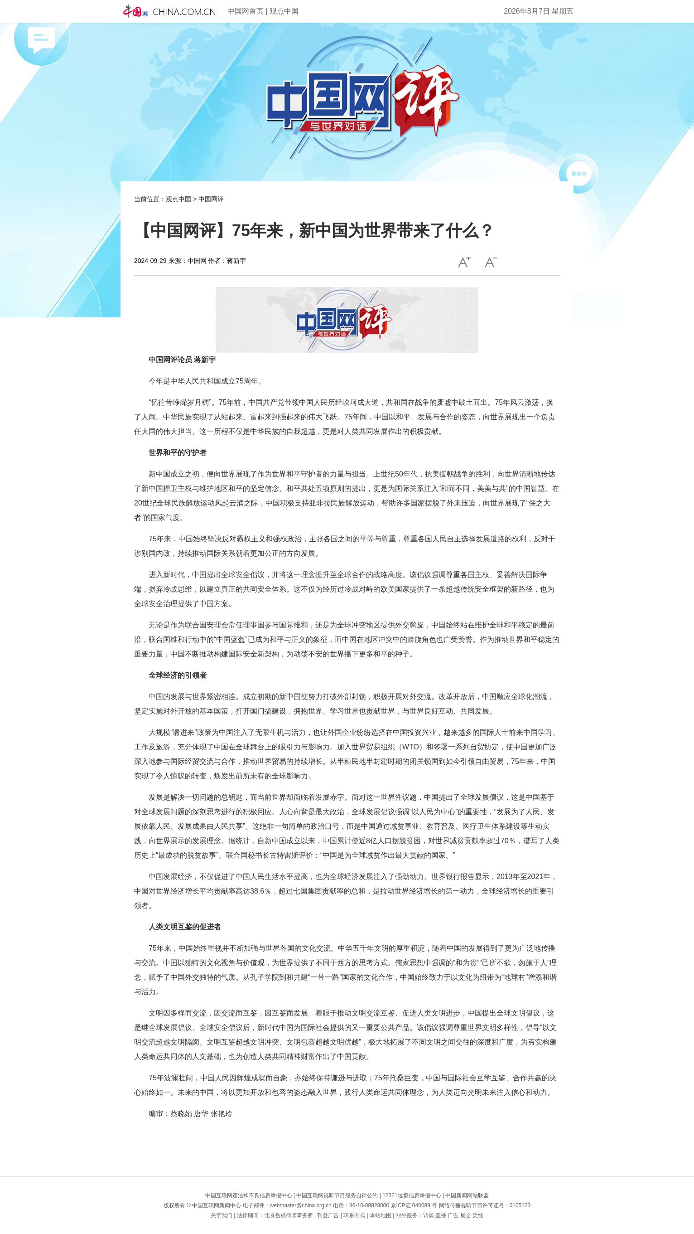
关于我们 (221, 1215)
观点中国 (284, 11)
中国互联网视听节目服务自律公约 (337, 1195)
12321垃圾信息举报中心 (411, 1195)
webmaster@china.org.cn (301, 1205)
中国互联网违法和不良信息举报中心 (248, 1195)
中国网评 (211, 199)
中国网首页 (245, 11)
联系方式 (354, 1215)
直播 (440, 1215)
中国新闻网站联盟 (467, 1195)
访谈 (428, 1215)
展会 (465, 1215)
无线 (477, 1215)
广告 (453, 1215)
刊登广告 (328, 1215)
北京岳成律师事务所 (288, 1215)
